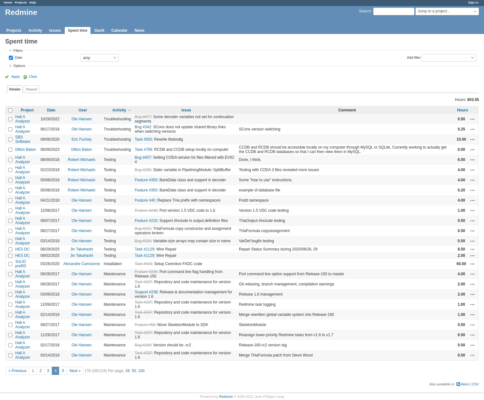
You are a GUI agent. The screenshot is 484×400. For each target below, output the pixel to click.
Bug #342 (143, 127)
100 (141, 371)
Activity (35, 30)
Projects (21, 2)
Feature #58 (145, 325)
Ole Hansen (81, 119)
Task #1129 (144, 249)
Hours (462, 110)
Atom (465, 384)
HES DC (22, 249)
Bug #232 (143, 228)
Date (18, 57)
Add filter (414, 57)
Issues (55, 30)
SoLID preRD (20, 263)
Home (8, 2)
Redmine (226, 396)
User (83, 110)
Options (19, 66)
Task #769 (143, 149)
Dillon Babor (25, 149)
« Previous (18, 371)
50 (134, 371)
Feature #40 (145, 200)
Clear (33, 76)
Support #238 (146, 292)
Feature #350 (146, 180)
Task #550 (143, 139)
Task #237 (143, 282)
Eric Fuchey (81, 139)
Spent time (77, 30)
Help (33, 2)
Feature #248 (146, 210)
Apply (15, 76)
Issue (186, 110)
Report (31, 89)
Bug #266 (143, 345)
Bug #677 (143, 117)
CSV (475, 384)
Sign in (473, 2)
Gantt (99, 30)
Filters (18, 50)
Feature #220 (146, 220)
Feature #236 (146, 272)
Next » (75, 371)
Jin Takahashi (81, 249)
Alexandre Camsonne (81, 264)
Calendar (119, 30)
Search (365, 11)
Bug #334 (143, 241)
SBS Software (22, 139)
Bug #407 (143, 157)
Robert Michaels (82, 159)
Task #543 (143, 264)
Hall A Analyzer (22, 119)
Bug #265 (143, 170)
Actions (472, 119)
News (139, 30)
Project (27, 110)
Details (14, 89)
